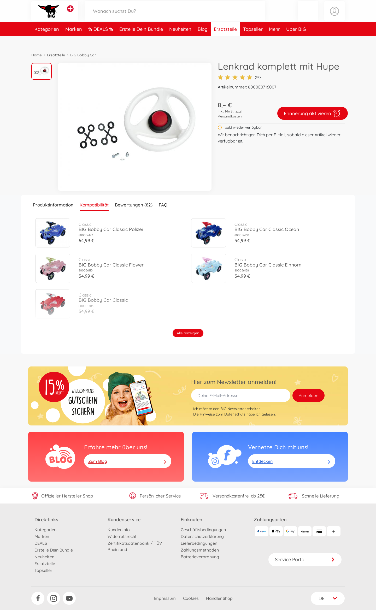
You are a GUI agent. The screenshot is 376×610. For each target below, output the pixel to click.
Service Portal (305, 559)
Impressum (165, 598)
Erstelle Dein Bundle (141, 40)
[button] (308, 16)
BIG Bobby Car (83, 55)
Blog (203, 40)
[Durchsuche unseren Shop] (175, 16)
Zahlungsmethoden (200, 550)
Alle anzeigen (188, 333)
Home (36, 55)
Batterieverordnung (200, 556)
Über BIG (296, 40)
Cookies (191, 598)
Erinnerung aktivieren (312, 113)
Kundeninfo (119, 529)
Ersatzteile (225, 40)
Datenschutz (234, 414)
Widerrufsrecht (122, 536)
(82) (239, 77)
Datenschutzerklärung (202, 536)
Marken (73, 40)
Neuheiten (180, 40)
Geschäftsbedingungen (203, 529)
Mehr (274, 40)
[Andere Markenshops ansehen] (70, 14)
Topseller (253, 40)
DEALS (101, 40)
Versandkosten (230, 116)
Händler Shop (219, 598)
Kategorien (46, 40)
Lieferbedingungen (199, 543)
